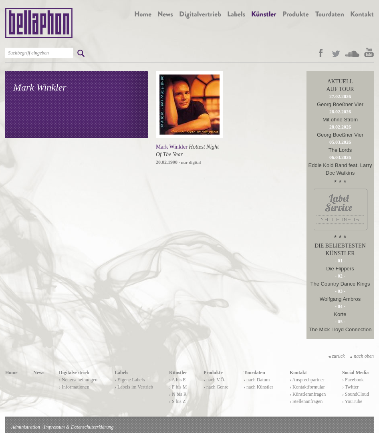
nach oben (361, 356)
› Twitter (350, 387)
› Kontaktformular (307, 387)
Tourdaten (254, 372)
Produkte (213, 372)
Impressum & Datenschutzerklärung (78, 427)
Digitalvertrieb (74, 372)
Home (11, 372)
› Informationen (74, 387)
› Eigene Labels (130, 380)
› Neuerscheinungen (78, 380)
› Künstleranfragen (308, 394)
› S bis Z (177, 401)
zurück (336, 356)
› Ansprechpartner (307, 380)
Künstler (178, 372)
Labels (121, 372)
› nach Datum (257, 380)
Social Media (355, 372)
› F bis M (178, 387)
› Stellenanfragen (306, 401)
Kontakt (298, 372)
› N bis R (178, 394)
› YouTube (352, 401)
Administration (25, 427)
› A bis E (177, 380)
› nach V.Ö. (214, 380)
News (38, 372)
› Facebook (353, 380)
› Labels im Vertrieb (134, 387)
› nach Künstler (258, 387)
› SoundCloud (355, 394)
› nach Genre (216, 387)
